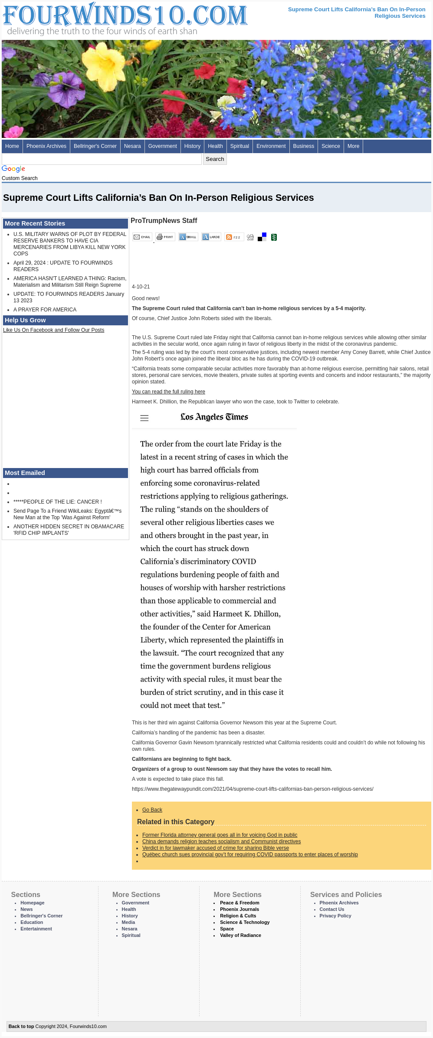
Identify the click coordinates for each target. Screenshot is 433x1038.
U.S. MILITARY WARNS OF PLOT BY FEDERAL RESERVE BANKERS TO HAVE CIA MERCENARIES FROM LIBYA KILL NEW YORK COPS (69, 244)
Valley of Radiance (240, 935)
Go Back (152, 810)
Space (227, 928)
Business (304, 146)
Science (330, 146)
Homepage (32, 902)
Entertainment (36, 928)
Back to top (21, 1026)
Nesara (132, 146)
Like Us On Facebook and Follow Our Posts (53, 330)
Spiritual (239, 146)
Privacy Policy (335, 915)
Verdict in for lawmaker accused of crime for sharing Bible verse (215, 848)
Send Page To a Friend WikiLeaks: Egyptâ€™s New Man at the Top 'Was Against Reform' (67, 514)
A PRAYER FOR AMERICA (44, 310)
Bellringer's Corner (95, 146)
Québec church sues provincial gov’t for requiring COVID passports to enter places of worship (250, 854)
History (192, 146)
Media (128, 922)
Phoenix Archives (46, 146)
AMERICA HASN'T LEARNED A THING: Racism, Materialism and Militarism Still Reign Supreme (70, 281)
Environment (270, 146)
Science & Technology (244, 922)
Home (12, 146)
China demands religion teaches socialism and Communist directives (221, 841)
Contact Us (332, 909)
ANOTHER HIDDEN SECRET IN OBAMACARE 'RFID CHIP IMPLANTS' (68, 530)
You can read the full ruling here (168, 392)
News (26, 909)
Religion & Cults (238, 915)
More (353, 146)
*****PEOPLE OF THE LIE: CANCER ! (57, 502)
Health (215, 146)
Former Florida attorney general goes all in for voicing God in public (220, 835)
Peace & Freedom (239, 902)
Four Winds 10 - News (88, 17)
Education (31, 922)
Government (162, 146)
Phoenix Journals (239, 909)
